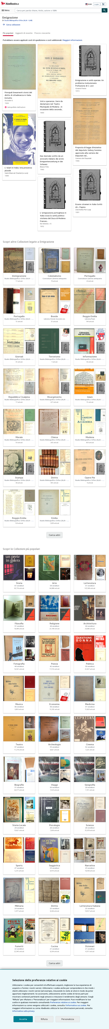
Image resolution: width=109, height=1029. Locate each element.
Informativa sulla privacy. (57, 1011)
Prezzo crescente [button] (41, 33)
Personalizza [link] (66, 1019)
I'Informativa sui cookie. (38, 1008)
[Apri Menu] (6, 10)
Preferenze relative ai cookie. (36, 1005)
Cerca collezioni (11, 24)
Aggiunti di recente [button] (23, 33)
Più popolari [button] (8, 33)
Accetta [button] (22, 1019)
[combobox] (58, 10)
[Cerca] (104, 10)
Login (97, 4)
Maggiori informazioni (70, 40)
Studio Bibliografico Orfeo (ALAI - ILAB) (18, 20)
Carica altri (54, 535)
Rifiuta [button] (43, 1019)
